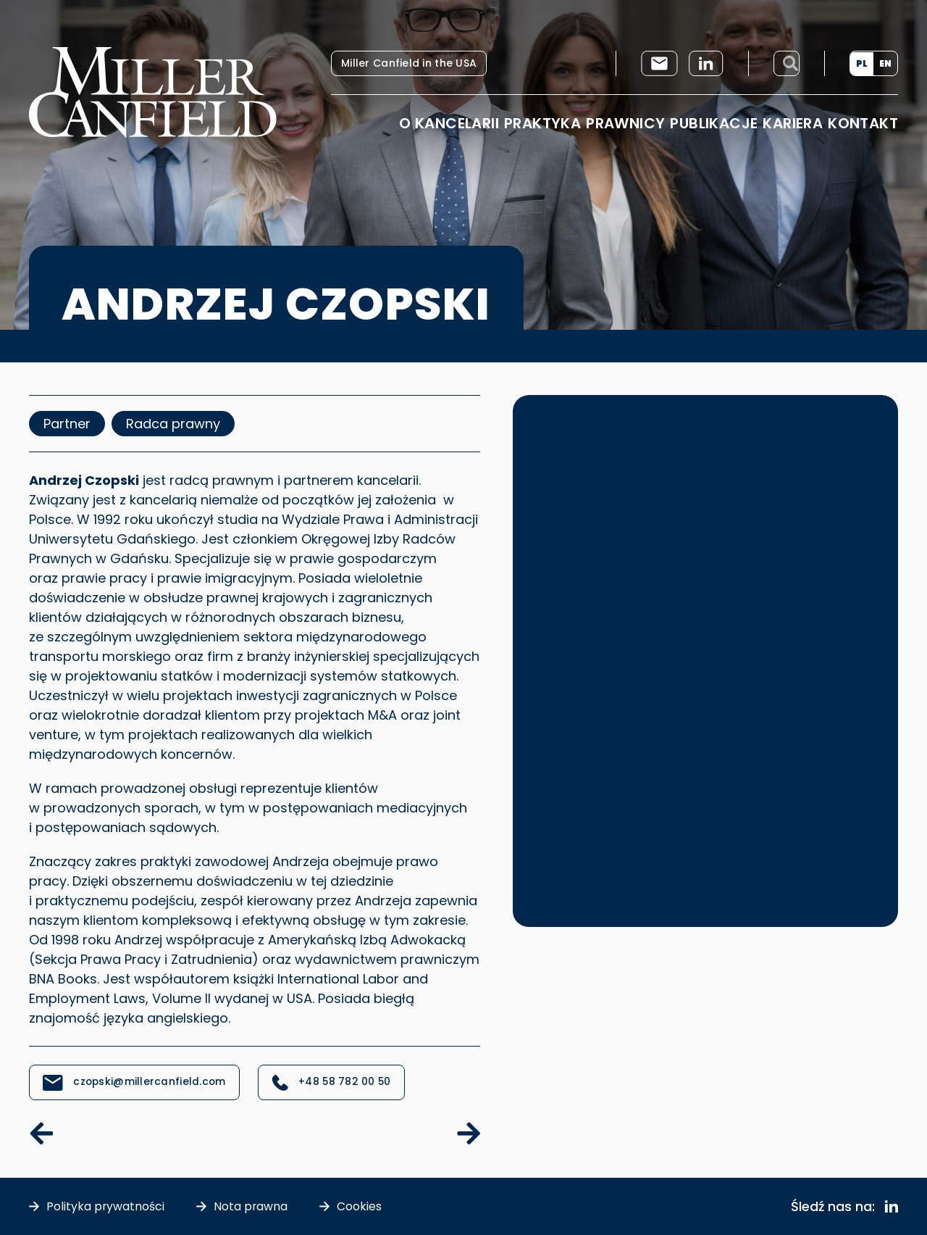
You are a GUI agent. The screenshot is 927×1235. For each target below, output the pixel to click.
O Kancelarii (449, 123)
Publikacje (714, 123)
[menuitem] (861, 63)
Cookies (360, 1206)
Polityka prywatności (105, 1206)
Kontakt (863, 123)
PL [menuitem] (862, 63)
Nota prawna (251, 1206)
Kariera (793, 123)
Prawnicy (625, 123)
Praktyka (542, 123)
